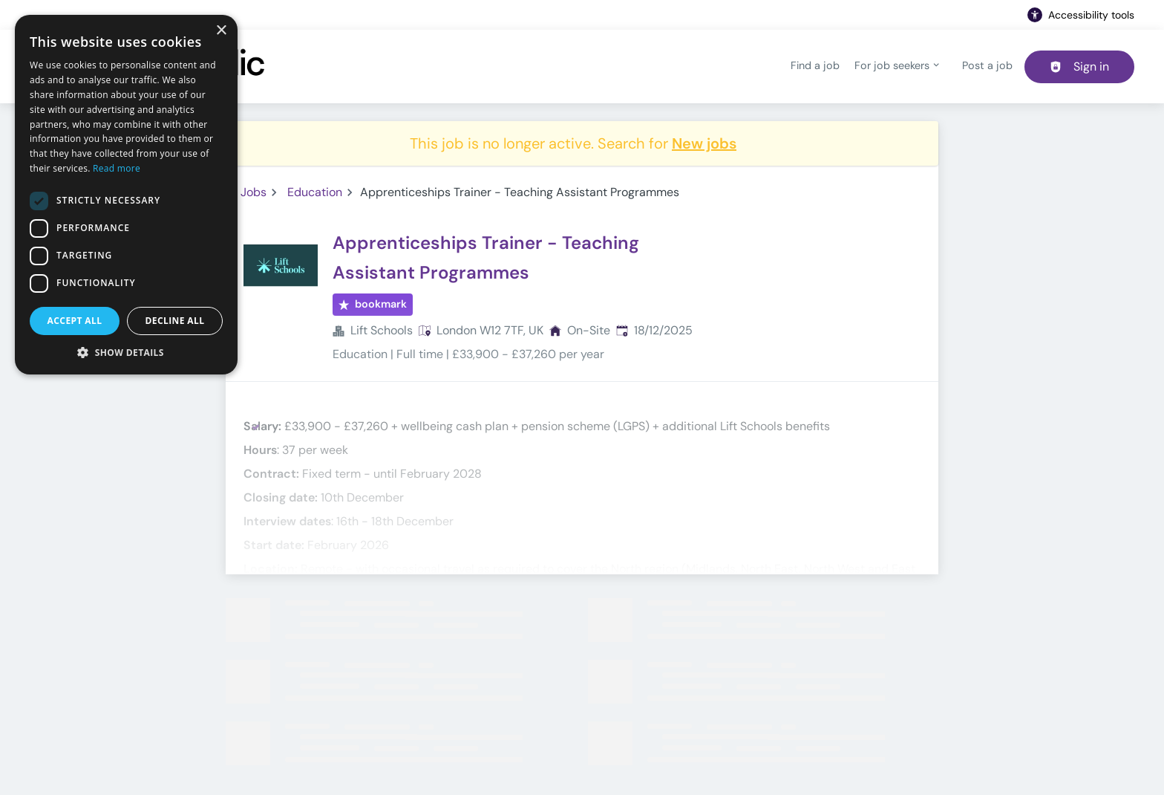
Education (314, 192)
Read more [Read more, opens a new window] (116, 168)
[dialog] (126, 194)
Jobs (254, 192)
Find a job (815, 65)
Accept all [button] (75, 320)
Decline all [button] (175, 320)
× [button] (220, 30)
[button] (126, 352)
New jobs (704, 143)
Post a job (987, 65)
